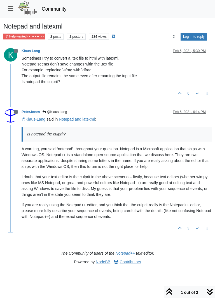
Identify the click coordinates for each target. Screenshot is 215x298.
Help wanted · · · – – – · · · (24, 36)
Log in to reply (194, 37)
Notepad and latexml (77, 119)
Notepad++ (125, 253)
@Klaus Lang (55, 112)
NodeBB (103, 262)
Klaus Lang (31, 51)
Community (54, 9)
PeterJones (31, 112)
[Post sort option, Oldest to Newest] (173, 37)
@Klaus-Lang (33, 119)
